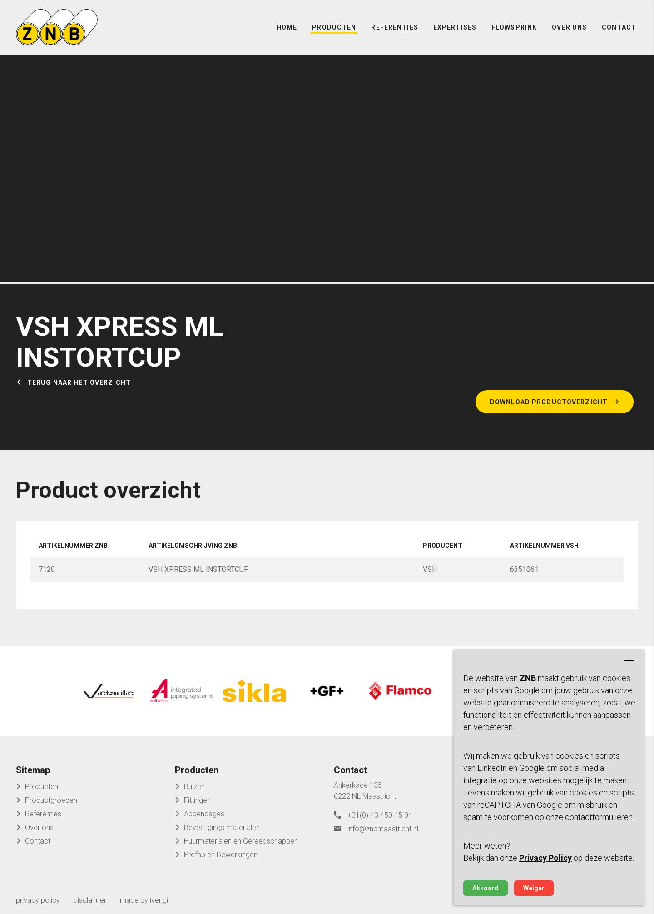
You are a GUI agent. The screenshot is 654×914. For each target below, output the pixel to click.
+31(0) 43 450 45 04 (379, 815)
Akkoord (485, 888)
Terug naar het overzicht (79, 382)
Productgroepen (51, 800)
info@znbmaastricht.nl (382, 829)
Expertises (454, 27)
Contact (619, 27)
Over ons (569, 27)
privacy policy (38, 900)
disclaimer (90, 900)
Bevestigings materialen (222, 827)
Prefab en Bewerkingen (221, 854)
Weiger (534, 888)
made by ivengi (144, 900)
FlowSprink (514, 27)
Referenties (394, 27)
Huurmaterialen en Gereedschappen (241, 841)
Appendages (204, 814)
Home (287, 27)
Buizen (194, 786)
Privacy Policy (545, 858)
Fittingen (197, 800)
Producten (334, 27)
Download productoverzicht (549, 402)
